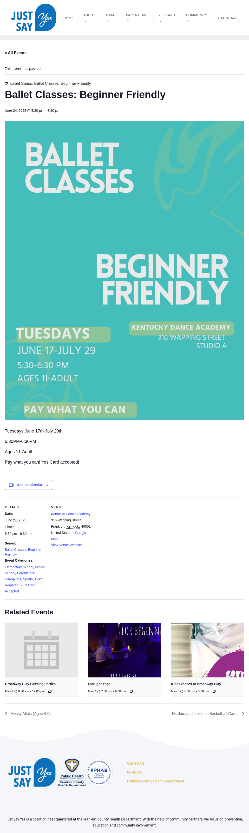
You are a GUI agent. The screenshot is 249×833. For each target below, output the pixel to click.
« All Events (15, 53)
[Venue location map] (122, 530)
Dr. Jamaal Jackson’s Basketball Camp (206, 714)
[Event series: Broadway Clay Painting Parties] (50, 691)
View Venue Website (66, 545)
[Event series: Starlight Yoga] (131, 691)
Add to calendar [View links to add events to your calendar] (30, 485)
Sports (28, 579)
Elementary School (19, 567)
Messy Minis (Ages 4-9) (30, 714)
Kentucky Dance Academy (70, 514)
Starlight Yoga (99, 684)
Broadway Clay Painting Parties (30, 684)
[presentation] (41, 650)
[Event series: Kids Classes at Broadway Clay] (214, 691)
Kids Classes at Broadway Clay (196, 684)
